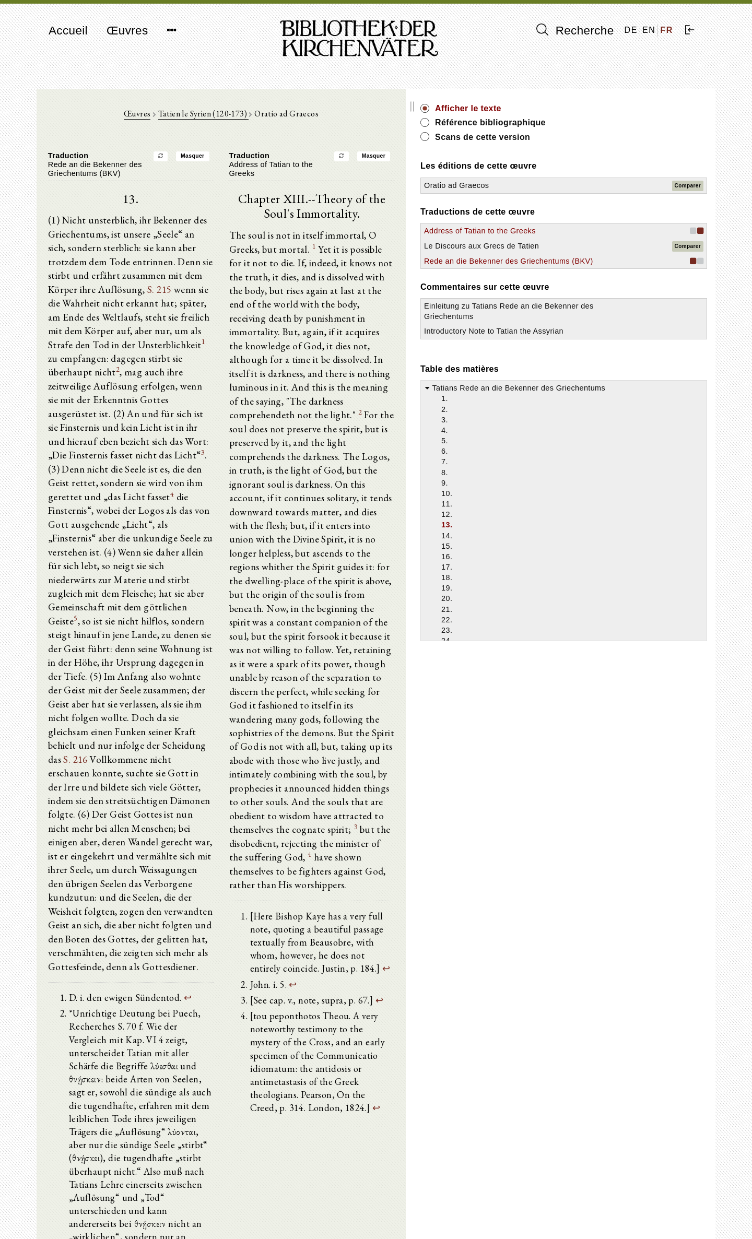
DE (631, 30)
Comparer (688, 185)
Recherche (575, 30)
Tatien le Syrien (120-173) (273, 120)
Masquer (263, 163)
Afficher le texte (608, 108)
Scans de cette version (623, 137)
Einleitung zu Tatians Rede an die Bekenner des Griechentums (612, 347)
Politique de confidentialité (600, 1215)
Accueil (68, 30)
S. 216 (266, 614)
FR (666, 30)
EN (648, 30)
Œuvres (127, 30)
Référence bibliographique (630, 122)
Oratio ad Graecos (597, 185)
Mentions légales (584, 1205)
